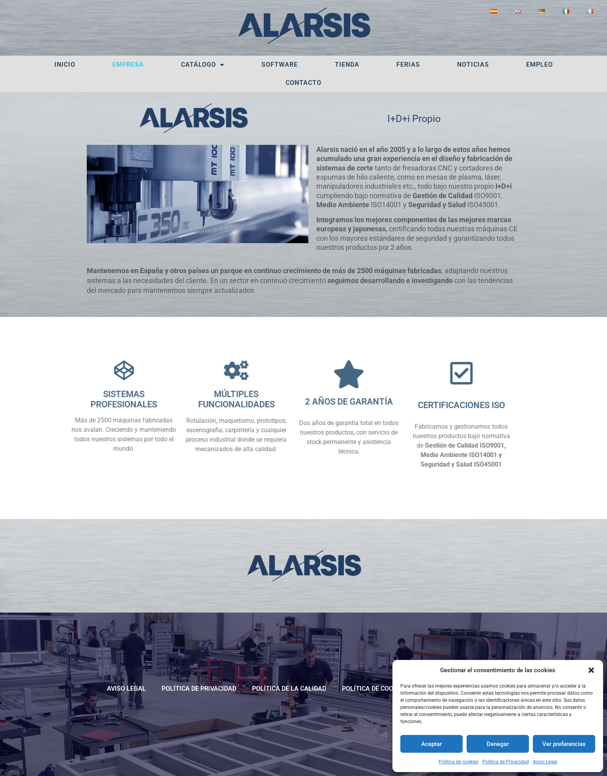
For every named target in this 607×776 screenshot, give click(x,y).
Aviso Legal (545, 762)
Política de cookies (458, 762)
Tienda (347, 64)
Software (279, 64)
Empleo (539, 64)
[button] (591, 670)
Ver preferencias (564, 744)
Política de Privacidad (505, 762)
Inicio (64, 64)
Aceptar (431, 744)
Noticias (473, 64)
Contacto (303, 82)
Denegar (498, 744)
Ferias (408, 64)
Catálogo (202, 65)
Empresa (128, 64)
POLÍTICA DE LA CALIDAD (289, 688)
